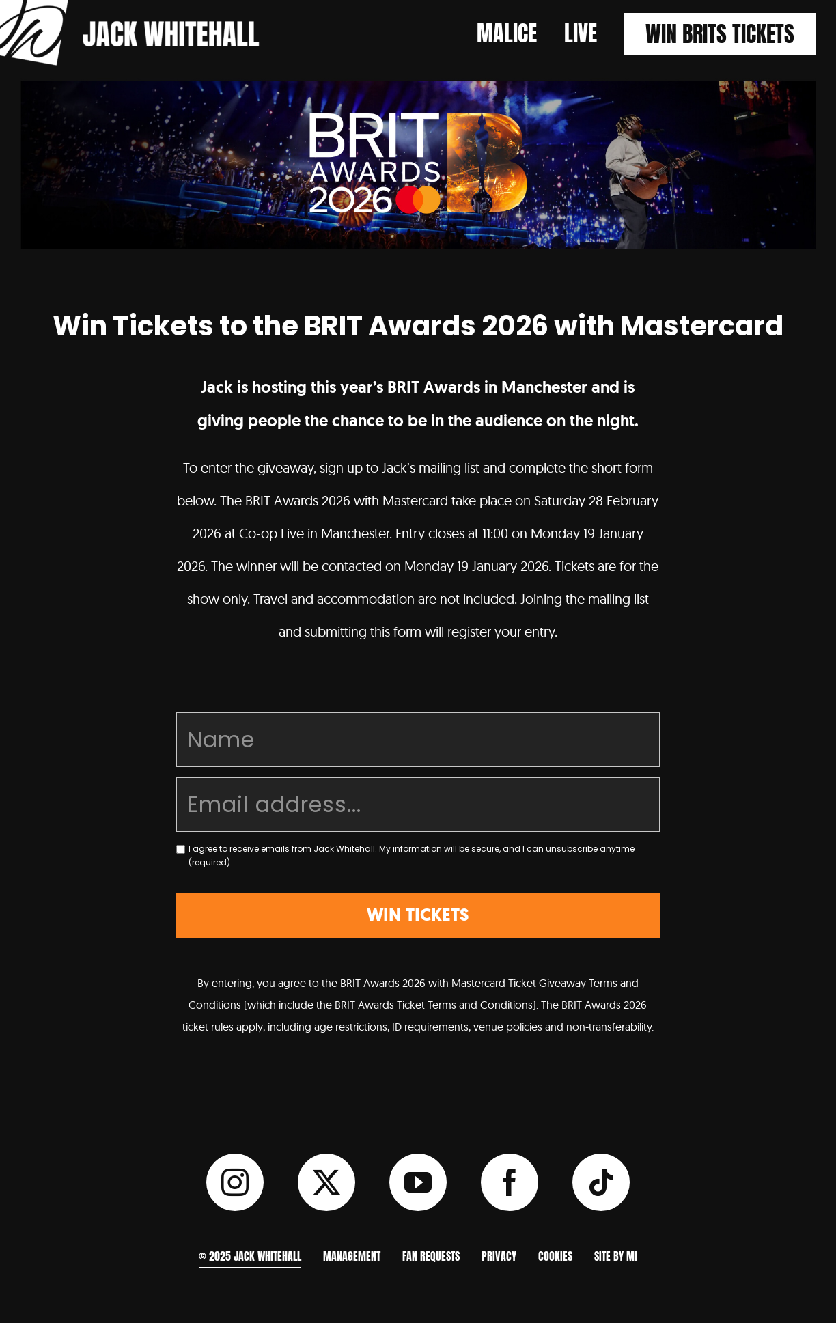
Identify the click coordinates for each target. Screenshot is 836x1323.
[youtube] (418, 1182)
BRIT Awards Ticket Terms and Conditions (434, 1005)
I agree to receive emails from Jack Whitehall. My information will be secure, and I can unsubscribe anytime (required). (412, 855)
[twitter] (326, 1182)
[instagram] (235, 1182)
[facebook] (509, 1182)
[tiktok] (601, 1182)
